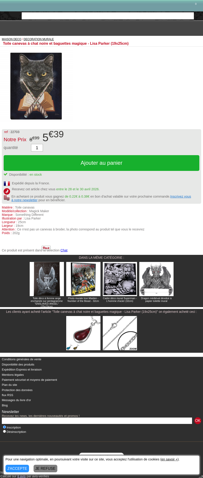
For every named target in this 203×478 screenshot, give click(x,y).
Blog (5, 405)
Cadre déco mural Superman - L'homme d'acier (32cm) (120, 299)
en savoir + (169, 459)
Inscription (12, 427)
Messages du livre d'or (16, 400)
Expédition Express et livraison (22, 369)
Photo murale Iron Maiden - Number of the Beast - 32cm (83, 299)
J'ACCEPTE (17, 468)
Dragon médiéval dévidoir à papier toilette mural (156, 299)
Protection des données (17, 390)
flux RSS (7, 395)
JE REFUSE (45, 468)
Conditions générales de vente (21, 359)
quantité (11, 147)
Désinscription (14, 432)
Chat (64, 250)
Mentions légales (13, 374)
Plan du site (9, 385)
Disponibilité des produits (18, 364)
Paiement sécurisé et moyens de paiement (29, 379)
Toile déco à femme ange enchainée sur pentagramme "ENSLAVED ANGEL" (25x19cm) (47, 302)
